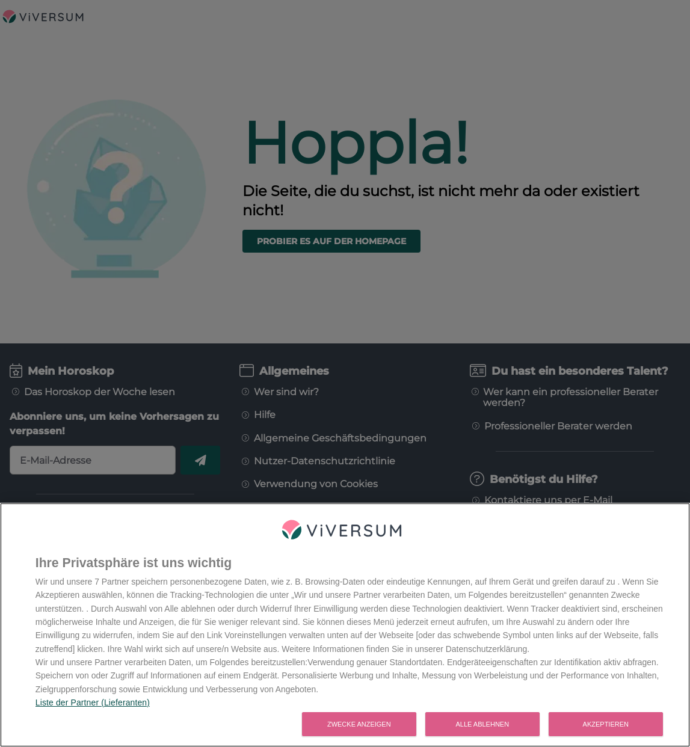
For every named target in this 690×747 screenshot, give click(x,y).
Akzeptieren (606, 726)
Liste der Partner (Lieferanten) (92, 704)
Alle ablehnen (482, 726)
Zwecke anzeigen (359, 726)
